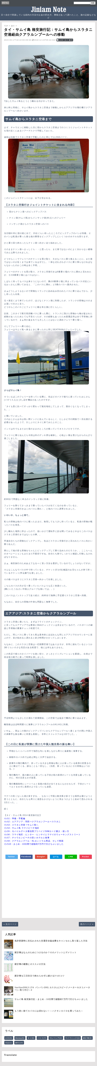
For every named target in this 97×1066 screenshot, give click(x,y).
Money (19, 1038)
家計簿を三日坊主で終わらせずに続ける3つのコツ (39, 976)
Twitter (11, 857)
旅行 (19, 1043)
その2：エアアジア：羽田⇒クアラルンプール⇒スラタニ (32, 822)
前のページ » (86, 924)
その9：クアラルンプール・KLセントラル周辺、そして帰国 (33, 841)
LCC (8, 1038)
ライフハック (72, 1038)
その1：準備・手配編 (14, 818)
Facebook (26, 857)
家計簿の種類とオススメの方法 (30, 964)
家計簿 (87, 1038)
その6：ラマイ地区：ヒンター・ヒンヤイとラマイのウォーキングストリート (42, 834)
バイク (42, 1038)
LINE (70, 857)
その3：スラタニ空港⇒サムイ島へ (21, 825)
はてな (56, 857)
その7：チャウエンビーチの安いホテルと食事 (27, 838)
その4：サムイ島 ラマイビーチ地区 (21, 828)
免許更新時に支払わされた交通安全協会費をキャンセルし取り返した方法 (51, 941)
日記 (8, 1043)
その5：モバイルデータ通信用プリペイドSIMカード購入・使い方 (36, 831)
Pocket (85, 857)
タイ (31, 1038)
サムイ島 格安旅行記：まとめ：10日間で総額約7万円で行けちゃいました (51, 999)
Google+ (41, 857)
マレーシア (56, 1038)
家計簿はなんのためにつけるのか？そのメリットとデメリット (45, 952)
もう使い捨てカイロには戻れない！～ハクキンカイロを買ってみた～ (49, 1011)
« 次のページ (10, 924)
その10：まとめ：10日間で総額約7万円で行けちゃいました (34, 844)
